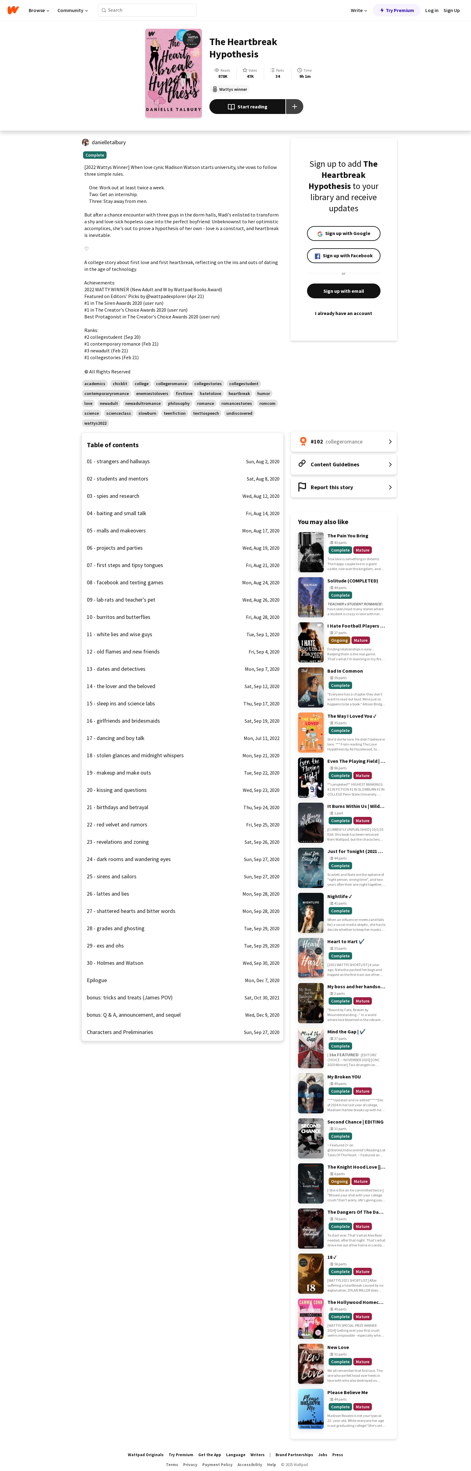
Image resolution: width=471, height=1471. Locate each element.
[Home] (13, 10)
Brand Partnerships (294, 1454)
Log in (432, 10)
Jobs (322, 1454)
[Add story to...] (294, 106)
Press (337, 1454)
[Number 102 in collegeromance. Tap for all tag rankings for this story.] (344, 441)
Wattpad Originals (146, 1454)
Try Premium (396, 10)
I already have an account (344, 313)
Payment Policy (217, 1464)
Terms (172, 1464)
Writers (257, 1454)
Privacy (190, 1464)
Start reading (247, 107)
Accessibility (250, 1464)
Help (271, 1464)
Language (236, 1454)
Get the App (209, 1454)
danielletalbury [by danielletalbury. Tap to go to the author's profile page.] (109, 142)
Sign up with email (344, 291)
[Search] (104, 10)
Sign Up (452, 10)
